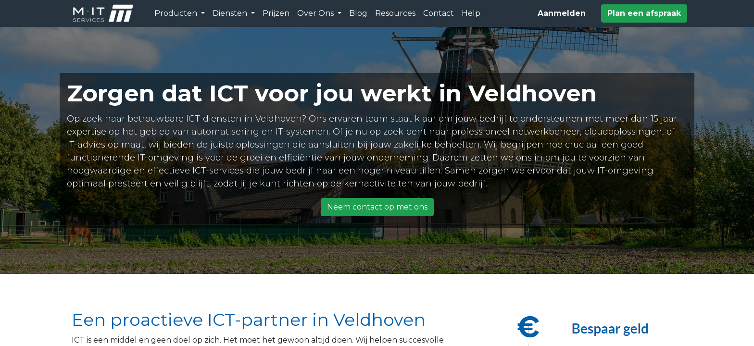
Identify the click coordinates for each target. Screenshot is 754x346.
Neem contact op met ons (377, 206)
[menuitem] (276, 13)
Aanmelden (562, 13)
